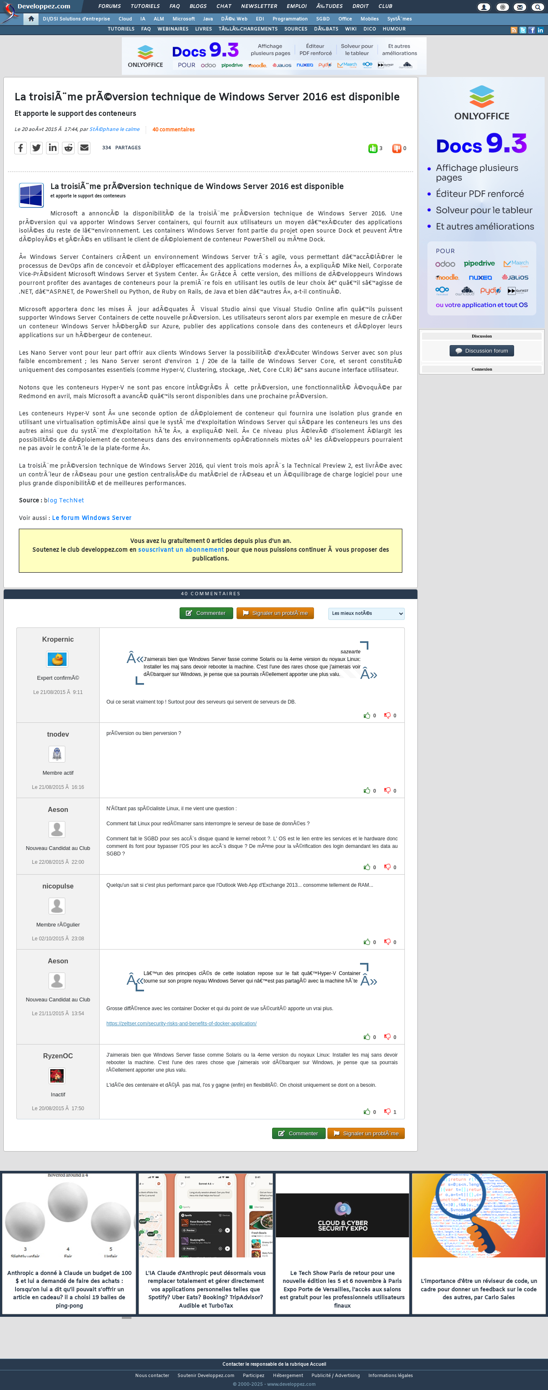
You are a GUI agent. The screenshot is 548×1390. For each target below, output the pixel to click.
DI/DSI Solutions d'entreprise (76, 19)
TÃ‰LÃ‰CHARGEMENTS (248, 29)
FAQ (174, 6)
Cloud (125, 19)
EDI (260, 19)
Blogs (198, 6)
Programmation (290, 19)
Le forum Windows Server (92, 523)
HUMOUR (394, 29)
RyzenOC (58, 1071)
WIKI (351, 29)
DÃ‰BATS (326, 29)
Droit (360, 6)
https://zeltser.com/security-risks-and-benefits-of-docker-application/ (181, 1039)
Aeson (58, 825)
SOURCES (295, 29)
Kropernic (58, 655)
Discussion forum (481, 351)
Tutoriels (145, 6)
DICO (369, 29)
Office (345, 19)
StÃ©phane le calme (114, 134)
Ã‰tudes (329, 6)
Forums (109, 6)
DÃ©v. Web (234, 19)
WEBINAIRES (172, 29)
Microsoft (183, 19)
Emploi (296, 6)
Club (385, 6)
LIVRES (203, 29)
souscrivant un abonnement (181, 555)
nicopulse (58, 901)
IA (142, 19)
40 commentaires (173, 135)
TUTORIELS (121, 29)
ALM (159, 19)
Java (208, 19)
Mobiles (369, 19)
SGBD (323, 19)
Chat (224, 6)
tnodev (58, 750)
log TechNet (66, 506)
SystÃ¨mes (399, 19)
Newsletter (259, 6)
